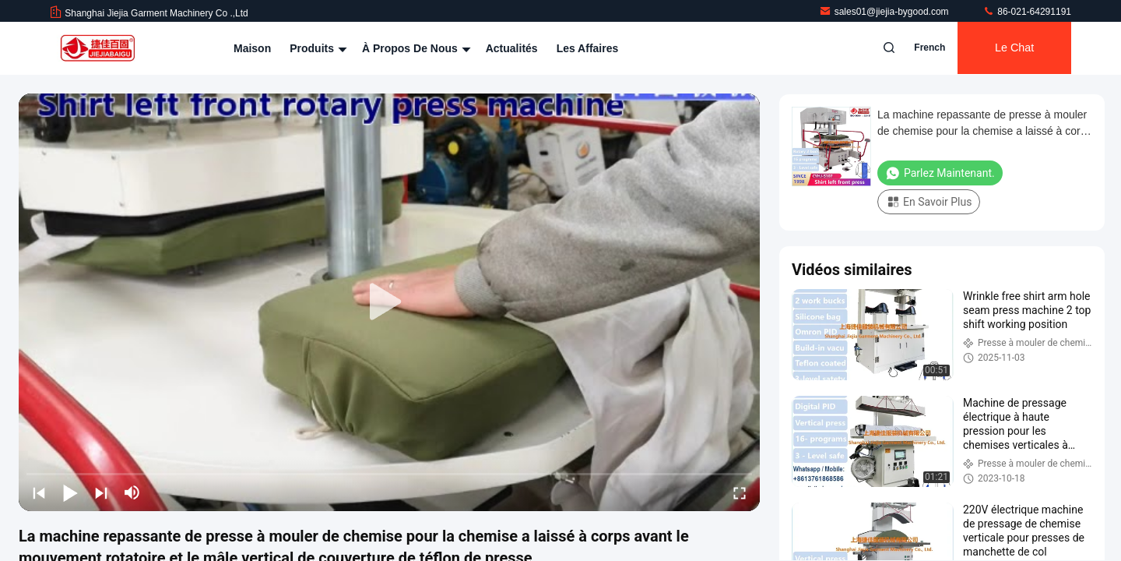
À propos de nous (414, 48)
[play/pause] (70, 492)
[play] (389, 302)
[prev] (38, 492)
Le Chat (1012, 48)
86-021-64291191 (1026, 11)
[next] (101, 492)
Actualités (512, 48)
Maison (252, 48)
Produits (316, 48)
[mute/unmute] (132, 492)
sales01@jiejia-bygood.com (885, 11)
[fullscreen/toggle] (739, 492)
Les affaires (588, 48)
